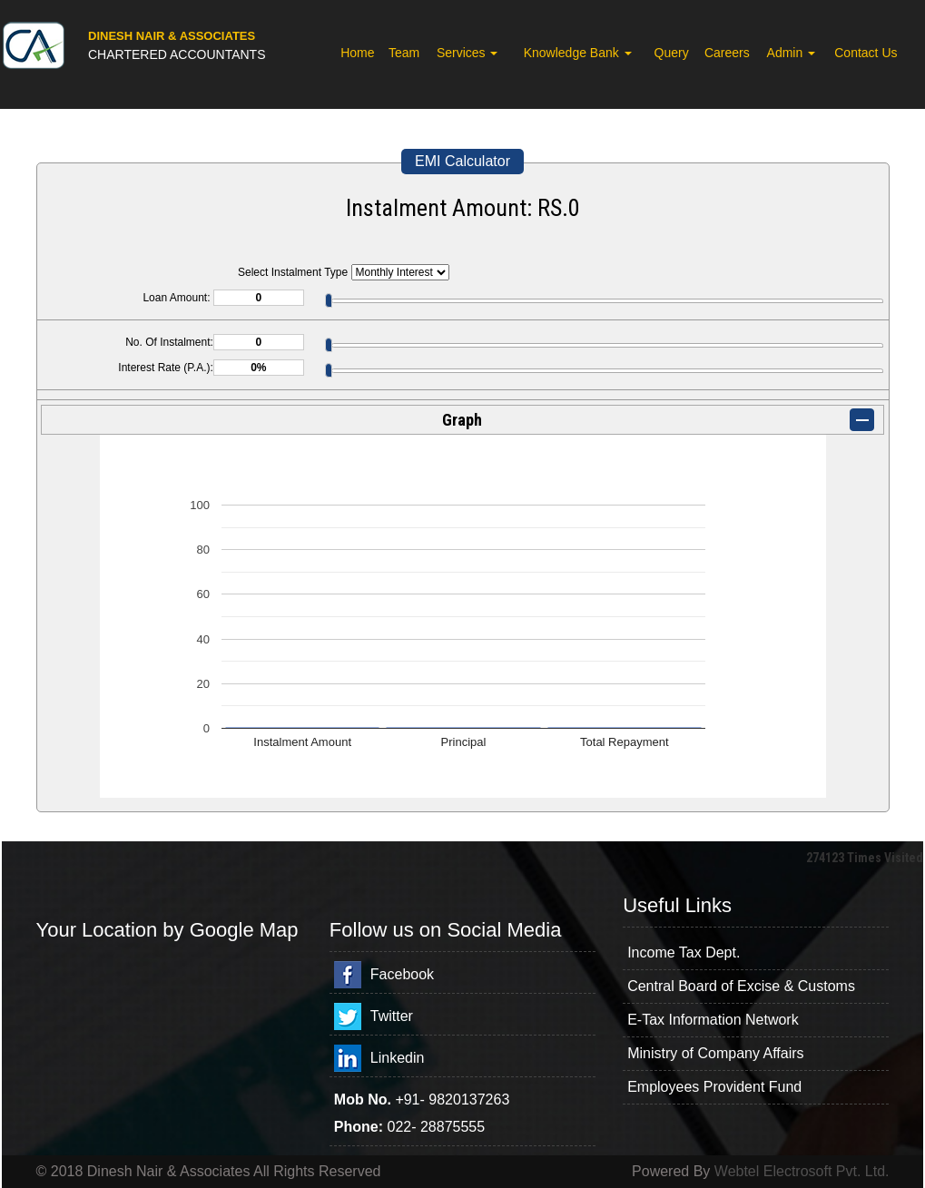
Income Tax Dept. (683, 952)
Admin (791, 52)
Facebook (402, 974)
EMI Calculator (462, 161)
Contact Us (865, 52)
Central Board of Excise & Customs (741, 986)
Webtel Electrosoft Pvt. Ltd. (802, 1171)
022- (404, 1126)
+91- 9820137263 (452, 1099)
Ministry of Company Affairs (715, 1053)
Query (671, 52)
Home (357, 52)
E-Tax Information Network (713, 1019)
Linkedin (397, 1057)
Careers (727, 52)
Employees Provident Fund (714, 1087)
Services (467, 52)
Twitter (391, 1016)
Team (404, 52)
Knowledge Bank (578, 52)
